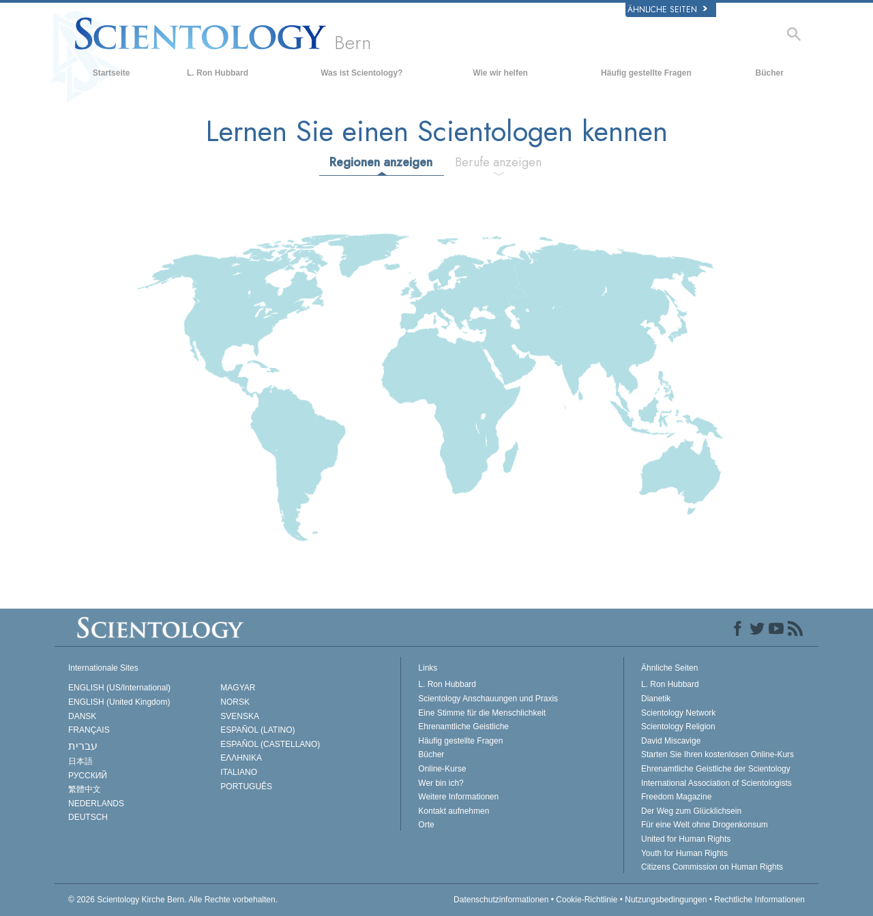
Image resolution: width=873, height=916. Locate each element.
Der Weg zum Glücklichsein (691, 811)
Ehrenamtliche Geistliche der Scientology (715, 769)
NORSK (235, 702)
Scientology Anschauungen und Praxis (488, 698)
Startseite (111, 73)
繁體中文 (84, 789)
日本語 (80, 761)
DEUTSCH (88, 817)
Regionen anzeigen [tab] (380, 162)
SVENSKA (239, 716)
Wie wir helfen (500, 73)
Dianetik (655, 698)
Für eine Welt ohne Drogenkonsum (704, 824)
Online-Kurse (442, 769)
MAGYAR (237, 687)
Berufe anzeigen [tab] (498, 162)
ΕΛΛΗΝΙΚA (241, 758)
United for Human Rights (685, 839)
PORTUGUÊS (246, 786)
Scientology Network (678, 713)
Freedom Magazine (676, 797)
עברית (83, 746)
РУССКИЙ (87, 775)
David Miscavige (670, 741)
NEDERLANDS (96, 803)
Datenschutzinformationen (501, 899)
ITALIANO (238, 772)
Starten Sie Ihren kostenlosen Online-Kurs (717, 754)
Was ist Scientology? (361, 73)
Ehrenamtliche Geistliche (463, 726)
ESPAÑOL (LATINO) (257, 730)
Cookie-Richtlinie (586, 899)
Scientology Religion (678, 726)
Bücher (770, 73)
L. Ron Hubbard (217, 73)
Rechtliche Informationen (759, 899)
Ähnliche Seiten (667, 9)
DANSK (82, 716)
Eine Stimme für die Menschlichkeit (482, 713)
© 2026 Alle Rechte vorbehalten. (173, 899)
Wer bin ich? (440, 783)
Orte (426, 824)
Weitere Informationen (458, 797)
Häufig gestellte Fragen (646, 73)
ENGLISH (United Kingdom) (119, 702)
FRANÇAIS (89, 730)
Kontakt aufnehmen (453, 811)
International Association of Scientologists (716, 783)
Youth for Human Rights (684, 853)
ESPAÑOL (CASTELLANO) (270, 744)
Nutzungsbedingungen (666, 899)
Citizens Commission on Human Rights (712, 867)
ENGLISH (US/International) (119, 687)
